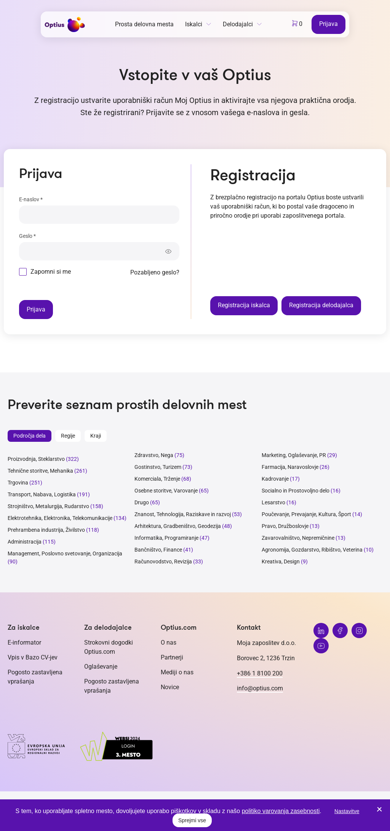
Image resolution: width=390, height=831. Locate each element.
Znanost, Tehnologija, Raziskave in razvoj (182, 514)
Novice (170, 687)
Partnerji (172, 657)
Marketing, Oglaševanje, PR (294, 455)
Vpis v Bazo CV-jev (33, 657)
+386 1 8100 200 (260, 673)
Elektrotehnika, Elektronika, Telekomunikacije (60, 518)
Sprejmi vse (192, 820)
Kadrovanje (275, 479)
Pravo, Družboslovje (285, 526)
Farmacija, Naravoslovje (291, 467)
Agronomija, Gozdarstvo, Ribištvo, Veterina (312, 550)
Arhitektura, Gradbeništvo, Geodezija (177, 526)
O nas (168, 642)
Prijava (328, 23)
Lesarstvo (273, 502)
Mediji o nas (177, 672)
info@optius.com (260, 688)
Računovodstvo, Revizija (163, 561)
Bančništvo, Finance (158, 550)
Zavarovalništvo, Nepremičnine (298, 538)
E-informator (24, 642)
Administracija (25, 542)
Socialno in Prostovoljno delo (295, 491)
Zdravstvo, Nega (153, 455)
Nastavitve (346, 811)
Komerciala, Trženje (157, 479)
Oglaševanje (100, 666)
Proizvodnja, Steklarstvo (36, 459)
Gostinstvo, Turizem (157, 467)
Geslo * (27, 236)
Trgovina (18, 483)
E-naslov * (31, 199)
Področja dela (29, 436)
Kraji (95, 436)
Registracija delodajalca (321, 305)
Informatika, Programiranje (166, 538)
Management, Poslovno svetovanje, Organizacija (65, 553)
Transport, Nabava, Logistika (42, 494)
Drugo (141, 502)
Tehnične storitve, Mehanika (40, 471)
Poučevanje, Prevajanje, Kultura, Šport (306, 514)
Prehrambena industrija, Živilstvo (46, 530)
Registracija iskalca (244, 305)
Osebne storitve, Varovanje (166, 491)
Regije (68, 436)
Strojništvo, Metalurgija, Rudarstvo (48, 506)
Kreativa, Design (281, 561)
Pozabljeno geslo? (154, 272)
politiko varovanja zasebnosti (281, 811)
